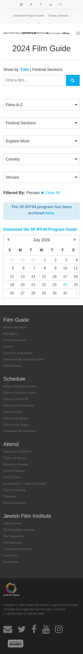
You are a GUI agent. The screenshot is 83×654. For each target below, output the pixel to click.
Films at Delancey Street (20, 392)
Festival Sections (47, 69)
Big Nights (10, 333)
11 (76, 268)
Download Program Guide (28, 15)
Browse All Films (14, 327)
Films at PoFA (12, 412)
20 (23, 285)
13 (23, 276)
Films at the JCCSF (16, 399)
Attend (11, 444)
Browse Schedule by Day (20, 386)
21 (33, 285)
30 (33, 260)
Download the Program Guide (23, 359)
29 (23, 260)
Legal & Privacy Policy (65, 605)
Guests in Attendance (18, 353)
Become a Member (16, 464)
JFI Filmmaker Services (19, 529)
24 (65, 285)
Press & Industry (15, 503)
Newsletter (10, 561)
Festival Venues (14, 471)
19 (12, 285)
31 (65, 293)
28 (12, 260)
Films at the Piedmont (18, 405)
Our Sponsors (12, 542)
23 (54, 285)
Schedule (14, 379)
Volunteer (10, 496)
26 (12, 293)
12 (12, 276)
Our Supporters (13, 536)
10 (65, 268)
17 (65, 276)
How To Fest (11, 477)
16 (54, 276)
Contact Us (10, 555)
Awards (8, 346)
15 (44, 276)
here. (50, 213)
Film (25, 69)
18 (76, 276)
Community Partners (17, 549)
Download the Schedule (19, 431)
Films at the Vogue (16, 424)
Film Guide (16, 320)
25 (76, 285)
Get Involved (12, 523)
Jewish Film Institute (27, 516)
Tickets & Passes (58, 15)
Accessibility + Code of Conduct (24, 483)
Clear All (52, 193)
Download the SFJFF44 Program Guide (40, 229)
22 (44, 285)
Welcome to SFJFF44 (17, 451)
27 (23, 293)
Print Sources (12, 365)
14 (33, 276)
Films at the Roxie (15, 418)
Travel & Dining (14, 490)
